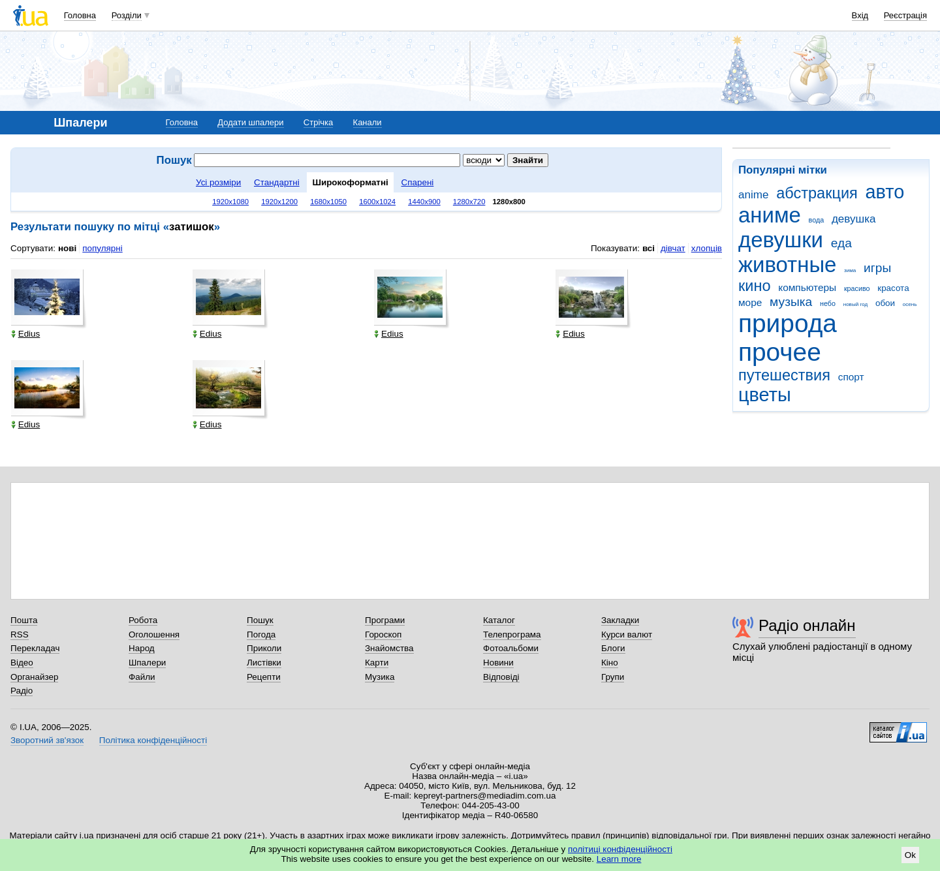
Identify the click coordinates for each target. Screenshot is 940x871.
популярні (102, 248)
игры (877, 268)
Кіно (609, 662)
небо (828, 303)
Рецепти (264, 677)
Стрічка (318, 122)
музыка (791, 302)
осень (910, 304)
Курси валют (626, 634)
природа (787, 323)
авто (885, 191)
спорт (851, 376)
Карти (376, 662)
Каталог (499, 620)
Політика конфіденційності (153, 740)
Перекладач (34, 648)
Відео (21, 662)
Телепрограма (512, 634)
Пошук (260, 620)
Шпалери (147, 662)
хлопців (706, 248)
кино (754, 285)
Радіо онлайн (807, 625)
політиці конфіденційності (620, 849)
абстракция (817, 193)
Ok (910, 855)
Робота (143, 620)
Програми (385, 620)
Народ (142, 648)
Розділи (127, 15)
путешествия (784, 375)
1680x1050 (328, 202)
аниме (769, 215)
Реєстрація (905, 15)
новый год (855, 304)
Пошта (23, 620)
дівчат (673, 248)
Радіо (21, 690)
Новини (498, 662)
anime (753, 195)
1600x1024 (377, 202)
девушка (854, 219)
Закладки (620, 620)
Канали (367, 122)
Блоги (613, 648)
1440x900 (424, 202)
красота (893, 288)
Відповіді (501, 677)
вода (816, 220)
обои (885, 303)
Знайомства (389, 648)
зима (850, 270)
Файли (142, 677)
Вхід (860, 15)
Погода (261, 634)
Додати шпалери (250, 122)
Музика (379, 677)
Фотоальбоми (511, 648)
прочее (779, 352)
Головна (80, 15)
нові (67, 248)
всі (648, 248)
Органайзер (34, 677)
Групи (612, 677)
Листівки (264, 662)
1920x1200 (279, 202)
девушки (780, 240)
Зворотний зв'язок (47, 740)
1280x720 (469, 202)
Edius (25, 334)
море (750, 302)
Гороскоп (383, 634)
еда (841, 243)
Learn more (619, 859)
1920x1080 (230, 202)
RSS (19, 634)
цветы (764, 394)
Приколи (264, 648)
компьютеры (807, 287)
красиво (857, 288)
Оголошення (154, 634)
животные (787, 264)
